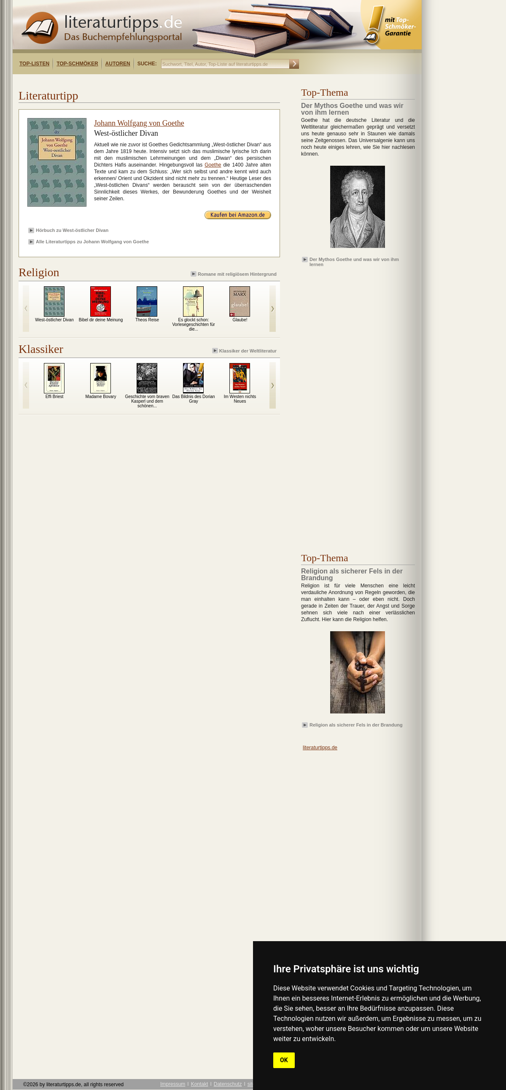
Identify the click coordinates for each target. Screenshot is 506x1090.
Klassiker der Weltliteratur (245, 350)
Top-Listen (34, 64)
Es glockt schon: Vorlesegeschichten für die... (193, 324)
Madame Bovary (101, 396)
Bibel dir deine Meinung (101, 320)
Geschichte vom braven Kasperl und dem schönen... (147, 401)
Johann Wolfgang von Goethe (139, 123)
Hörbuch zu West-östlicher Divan (72, 230)
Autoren (117, 64)
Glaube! (239, 320)
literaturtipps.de (320, 748)
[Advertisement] (121, 81)
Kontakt (199, 1084)
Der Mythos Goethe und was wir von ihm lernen (354, 261)
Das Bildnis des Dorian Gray (193, 399)
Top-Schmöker (77, 64)
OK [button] (284, 1060)
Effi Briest (55, 396)
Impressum (172, 1084)
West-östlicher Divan (54, 320)
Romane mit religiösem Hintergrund (234, 274)
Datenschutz (228, 1084)
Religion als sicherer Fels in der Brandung (356, 724)
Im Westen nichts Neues (240, 399)
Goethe (213, 165)
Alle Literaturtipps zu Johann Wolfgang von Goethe (92, 241)
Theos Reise (147, 320)
